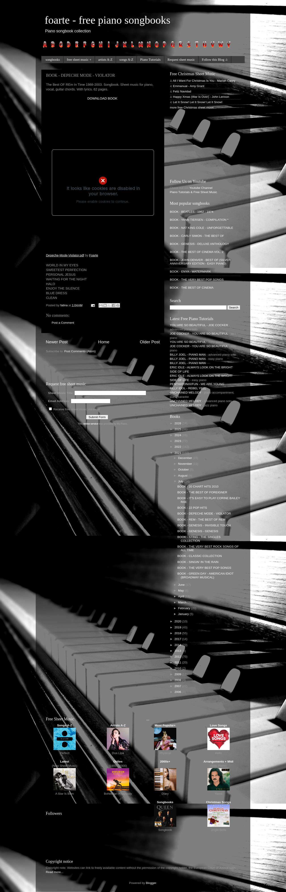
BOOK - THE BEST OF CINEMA (191, 287)
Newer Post (57, 342)
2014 (178, 645)
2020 (178, 621)
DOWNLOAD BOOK (102, 98)
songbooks (53, 59)
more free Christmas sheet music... (193, 107)
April (181, 596)
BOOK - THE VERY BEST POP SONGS (197, 279)
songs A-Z (126, 59)
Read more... (54, 872)
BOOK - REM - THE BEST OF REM (201, 519)
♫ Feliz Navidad (180, 91)
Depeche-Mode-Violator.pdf (65, 255)
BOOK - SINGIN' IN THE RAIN (198, 562)
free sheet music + (79, 59)
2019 (178, 627)
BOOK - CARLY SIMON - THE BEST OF (197, 236)
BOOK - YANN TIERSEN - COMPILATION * (199, 219)
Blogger (151, 883)
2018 (178, 633)
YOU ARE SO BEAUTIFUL (188, 342)
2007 (178, 686)
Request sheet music (181, 59)
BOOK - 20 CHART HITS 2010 (198, 486)
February (184, 608)
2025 (178, 429)
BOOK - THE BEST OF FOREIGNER (202, 492)
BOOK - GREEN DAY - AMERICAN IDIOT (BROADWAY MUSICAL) (205, 575)
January (184, 614)
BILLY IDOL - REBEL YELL (188, 388)
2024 (178, 435)
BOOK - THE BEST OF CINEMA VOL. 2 (196, 252)
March (182, 602)
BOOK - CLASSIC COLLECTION (199, 556)
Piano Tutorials (150, 59)
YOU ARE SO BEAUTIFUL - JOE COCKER (199, 325)
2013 (178, 650)
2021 (178, 452)
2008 (178, 680)
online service (90, 424)
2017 (178, 639)
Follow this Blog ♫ (215, 59)
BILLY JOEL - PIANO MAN (188, 354)
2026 (178, 423)
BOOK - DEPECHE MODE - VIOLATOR (204, 513)
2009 (178, 674)
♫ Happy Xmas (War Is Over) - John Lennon (199, 96)
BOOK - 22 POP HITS (192, 507)
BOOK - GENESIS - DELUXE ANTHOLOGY (199, 244)
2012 (178, 656)
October (184, 469)
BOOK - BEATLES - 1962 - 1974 (191, 211)
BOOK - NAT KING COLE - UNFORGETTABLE (201, 227)
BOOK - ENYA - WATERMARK (190, 271)
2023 (178, 441)
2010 (178, 668)
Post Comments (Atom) (80, 351)
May (181, 590)
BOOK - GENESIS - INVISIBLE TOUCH (204, 525)
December (185, 458)
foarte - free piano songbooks (107, 20)
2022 (178, 446)
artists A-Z (105, 59)
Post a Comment (63, 322)
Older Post (150, 342)
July (181, 481)
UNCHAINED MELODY (185, 392)
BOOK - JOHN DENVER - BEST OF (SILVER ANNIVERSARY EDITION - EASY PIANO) (200, 261)
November (185, 463)
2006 (178, 692)
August (183, 475)
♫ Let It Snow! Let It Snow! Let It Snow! (196, 102)
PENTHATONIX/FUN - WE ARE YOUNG (197, 384)
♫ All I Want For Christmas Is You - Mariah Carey (202, 80)
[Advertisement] (98, 107)
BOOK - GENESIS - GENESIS (197, 531)
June (181, 584)
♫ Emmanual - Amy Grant (187, 86)
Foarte (93, 255)
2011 (178, 662)
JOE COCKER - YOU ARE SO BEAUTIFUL (199, 333)
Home (103, 342)
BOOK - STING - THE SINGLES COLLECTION (199, 538)
